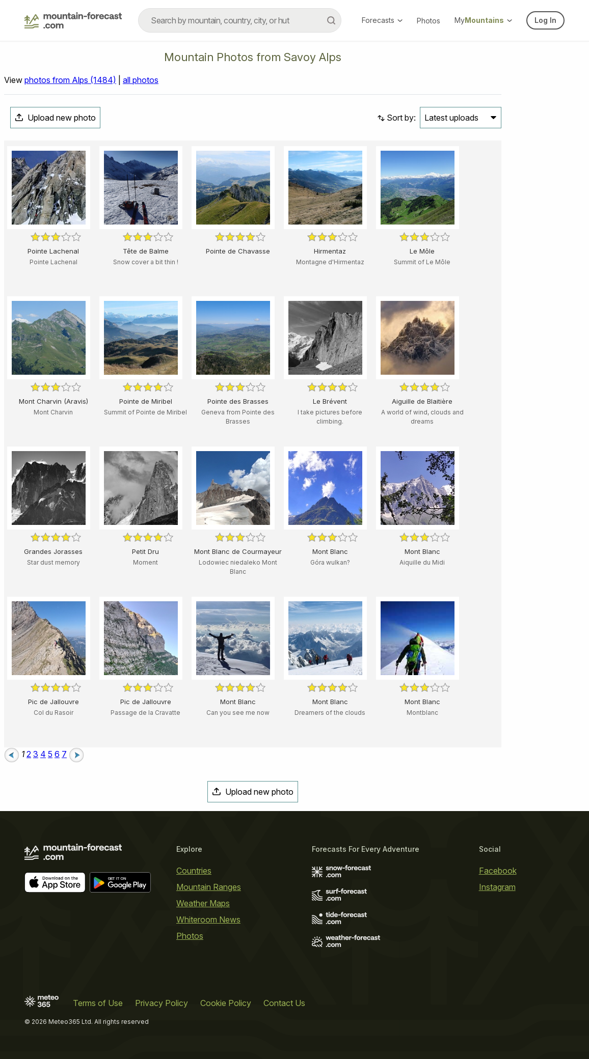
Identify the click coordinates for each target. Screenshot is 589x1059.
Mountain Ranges (208, 887)
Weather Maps (203, 903)
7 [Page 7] (64, 754)
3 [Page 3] (35, 754)
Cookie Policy (225, 1003)
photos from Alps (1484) (70, 80)
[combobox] (239, 20)
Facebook (498, 871)
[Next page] (76, 754)
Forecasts (382, 20)
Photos (428, 20)
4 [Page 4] (43, 754)
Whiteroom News (208, 919)
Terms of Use (98, 1003)
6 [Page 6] (57, 754)
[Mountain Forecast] (73, 20)
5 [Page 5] (50, 754)
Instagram (497, 887)
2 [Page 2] (28, 754)
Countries (193, 871)
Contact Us (284, 1003)
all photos (140, 80)
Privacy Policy (161, 1003)
